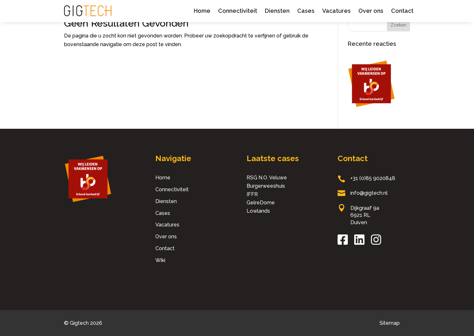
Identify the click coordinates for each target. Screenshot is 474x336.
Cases (306, 10)
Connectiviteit (237, 10)
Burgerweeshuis (266, 186)
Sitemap (390, 323)
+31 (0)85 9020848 (372, 178)
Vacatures (336, 10)
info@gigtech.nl (369, 193)
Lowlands (258, 211)
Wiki (160, 260)
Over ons (370, 10)
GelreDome (261, 203)
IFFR (252, 194)
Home (202, 10)
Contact (402, 10)
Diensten (277, 10)
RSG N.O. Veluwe (267, 178)
